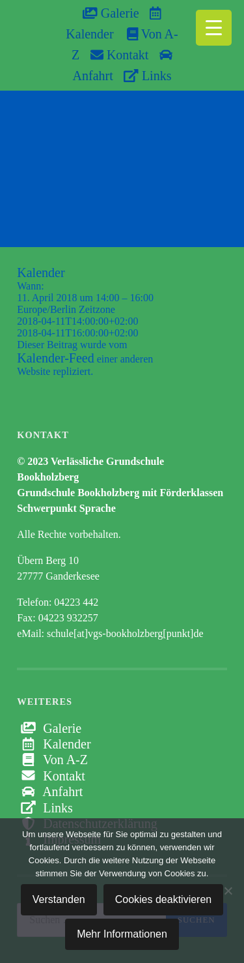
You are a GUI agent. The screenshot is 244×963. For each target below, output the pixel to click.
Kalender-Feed (55, 358)
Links (147, 75)
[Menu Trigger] (214, 28)
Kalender (53, 744)
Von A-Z (52, 759)
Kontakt (119, 55)
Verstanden (59, 899)
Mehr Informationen (122, 934)
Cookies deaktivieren (163, 899)
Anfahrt (50, 791)
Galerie (111, 13)
